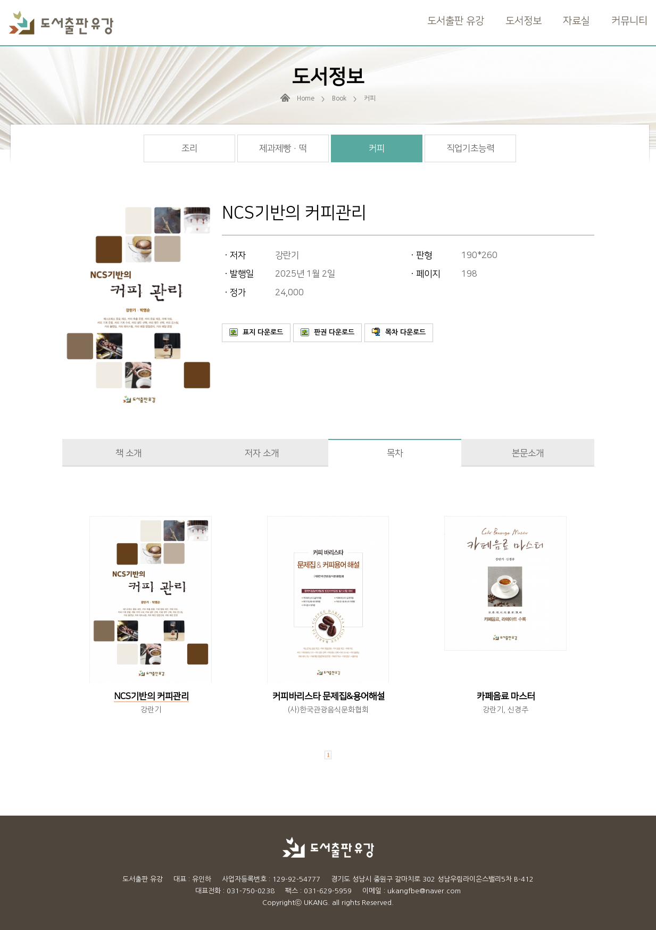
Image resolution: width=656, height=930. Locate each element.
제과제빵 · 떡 (283, 148)
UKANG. (317, 902)
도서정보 (523, 21)
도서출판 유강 (455, 21)
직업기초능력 (470, 148)
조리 (189, 148)
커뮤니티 (629, 21)
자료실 (576, 21)
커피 (377, 148)
